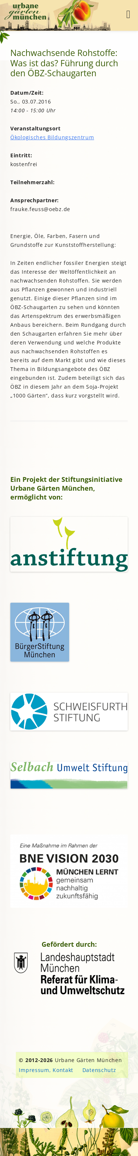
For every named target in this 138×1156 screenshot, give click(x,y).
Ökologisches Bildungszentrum (52, 137)
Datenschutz (99, 1069)
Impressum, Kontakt (46, 1069)
